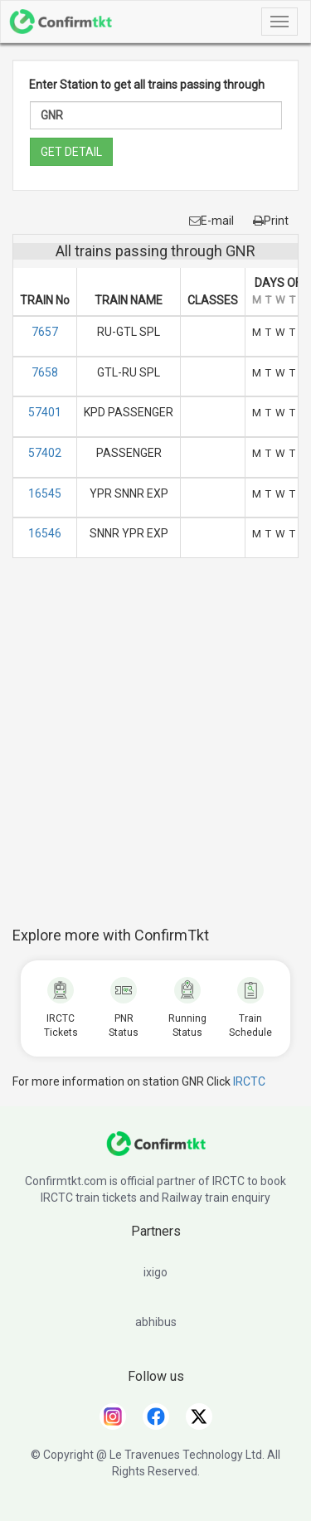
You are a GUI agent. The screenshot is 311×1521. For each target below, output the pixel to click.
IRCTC (249, 1081)
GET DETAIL (71, 151)
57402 (44, 452)
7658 (45, 372)
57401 (44, 412)
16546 (44, 533)
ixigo (155, 1272)
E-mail (211, 220)
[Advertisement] (155, 750)
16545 (44, 493)
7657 (45, 331)
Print (271, 220)
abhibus (156, 1322)
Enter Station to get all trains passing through (147, 84)
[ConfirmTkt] (156, 1152)
